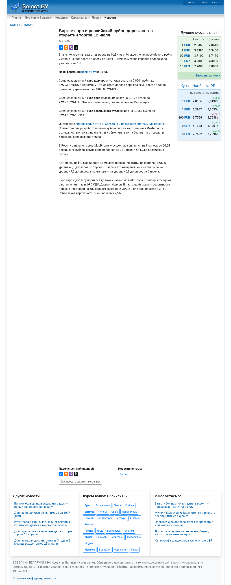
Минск (88, 537)
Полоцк (103, 511)
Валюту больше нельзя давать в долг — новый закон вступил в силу (41, 505)
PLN (187, 66)
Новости (110, 17)
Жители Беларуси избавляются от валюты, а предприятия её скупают (185, 514)
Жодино (89, 543)
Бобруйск (104, 549)
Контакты (216, 2)
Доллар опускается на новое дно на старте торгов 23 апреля (43, 533)
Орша (114, 511)
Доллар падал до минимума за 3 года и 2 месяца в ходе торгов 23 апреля (42, 542)
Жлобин (135, 518)
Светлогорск (104, 518)
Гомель (89, 518)
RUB (187, 55)
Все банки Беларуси (39, 17)
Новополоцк (129, 511)
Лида (100, 530)
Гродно (89, 530)
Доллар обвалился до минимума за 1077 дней (42, 514)
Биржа (124, 474)
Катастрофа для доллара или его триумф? (183, 540)
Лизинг (96, 17)
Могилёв (90, 549)
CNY (187, 61)
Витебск (89, 511)
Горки (134, 549)
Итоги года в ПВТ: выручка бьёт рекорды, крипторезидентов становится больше (42, 523)
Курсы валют (80, 17)
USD (187, 45)
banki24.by (88, 72)
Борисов (102, 537)
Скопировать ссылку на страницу (80, 481)
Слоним (129, 530)
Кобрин (129, 505)
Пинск (117, 505)
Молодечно (134, 537)
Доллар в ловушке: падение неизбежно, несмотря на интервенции (182, 533)
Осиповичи (120, 549)
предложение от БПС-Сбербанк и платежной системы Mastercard (120, 124)
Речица (89, 524)
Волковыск (114, 530)
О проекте (202, 2)
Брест (88, 505)
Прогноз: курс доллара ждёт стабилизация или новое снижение (184, 523)
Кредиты (61, 17)
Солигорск (117, 537)
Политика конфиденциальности (34, 578)
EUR (187, 50)
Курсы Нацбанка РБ (198, 86)
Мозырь (121, 518)
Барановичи (103, 505)
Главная (190, 2)
